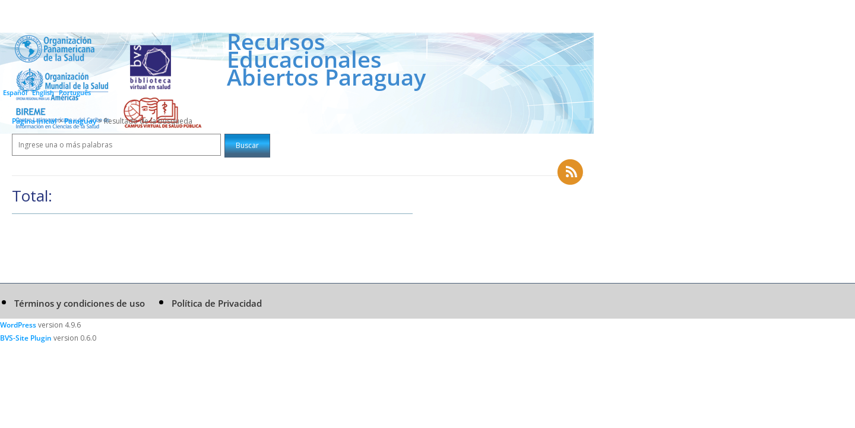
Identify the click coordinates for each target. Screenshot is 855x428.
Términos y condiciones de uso (79, 303)
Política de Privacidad (217, 303)
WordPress (18, 325)
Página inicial (34, 121)
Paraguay (81, 121)
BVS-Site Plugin (26, 338)
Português (75, 92)
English (43, 92)
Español (15, 92)
